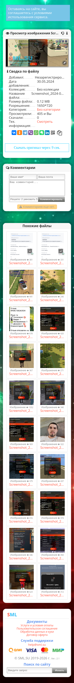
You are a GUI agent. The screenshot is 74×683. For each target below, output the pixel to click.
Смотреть (45, 121)
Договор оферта (37, 634)
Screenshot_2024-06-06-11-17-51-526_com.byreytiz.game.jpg (52, 484)
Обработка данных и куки (37, 631)
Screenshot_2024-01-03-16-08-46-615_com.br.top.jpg (21, 411)
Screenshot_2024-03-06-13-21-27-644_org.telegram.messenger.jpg (21, 337)
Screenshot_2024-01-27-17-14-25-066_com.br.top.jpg (21, 595)
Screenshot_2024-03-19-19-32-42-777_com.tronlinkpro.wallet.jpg (21, 263)
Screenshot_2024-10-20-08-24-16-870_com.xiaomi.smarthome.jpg (52, 595)
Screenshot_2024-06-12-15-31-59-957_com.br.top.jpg (21, 300)
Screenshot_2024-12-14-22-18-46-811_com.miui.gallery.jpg (52, 448)
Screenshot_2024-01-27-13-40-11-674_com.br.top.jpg (52, 558)
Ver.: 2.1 (55, 658)
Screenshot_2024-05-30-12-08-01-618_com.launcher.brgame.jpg (21, 374)
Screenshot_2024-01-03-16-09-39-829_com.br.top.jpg (52, 411)
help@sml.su (37, 644)
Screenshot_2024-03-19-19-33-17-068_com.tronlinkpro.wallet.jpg (52, 263)
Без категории (48, 109)
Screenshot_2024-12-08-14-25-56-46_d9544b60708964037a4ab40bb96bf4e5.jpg (52, 300)
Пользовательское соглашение (37, 628)
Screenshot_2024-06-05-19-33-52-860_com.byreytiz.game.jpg (21, 521)
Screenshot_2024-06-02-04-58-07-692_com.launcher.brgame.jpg (21, 484)
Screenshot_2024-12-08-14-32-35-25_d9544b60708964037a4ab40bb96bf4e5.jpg (52, 374)
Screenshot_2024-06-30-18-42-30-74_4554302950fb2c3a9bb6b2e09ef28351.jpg (21, 558)
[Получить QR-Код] (53, 133)
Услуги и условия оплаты (37, 625)
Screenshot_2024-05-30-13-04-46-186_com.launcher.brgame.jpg (52, 337)
